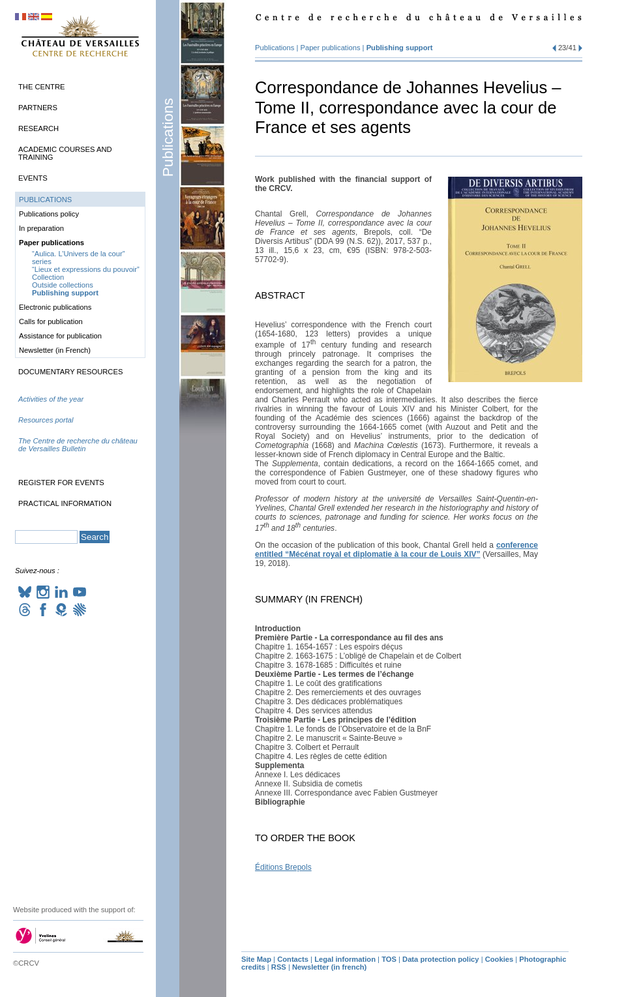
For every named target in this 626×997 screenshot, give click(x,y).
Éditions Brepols (283, 867)
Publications (168, 137)
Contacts (292, 959)
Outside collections (62, 285)
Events (33, 178)
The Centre (41, 87)
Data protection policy (440, 959)
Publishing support (399, 48)
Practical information (65, 503)
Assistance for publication (60, 336)
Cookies (499, 959)
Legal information (345, 959)
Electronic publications (55, 307)
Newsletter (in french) (329, 967)
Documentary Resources (70, 372)
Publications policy (49, 214)
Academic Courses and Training (65, 153)
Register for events (61, 482)
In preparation (41, 228)
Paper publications (331, 48)
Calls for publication (51, 321)
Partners (37, 108)
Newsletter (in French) (55, 350)
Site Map (256, 959)
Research (38, 128)
